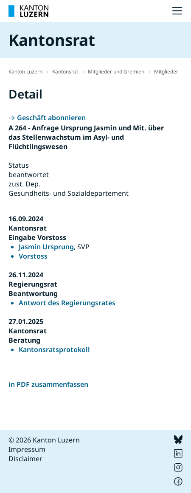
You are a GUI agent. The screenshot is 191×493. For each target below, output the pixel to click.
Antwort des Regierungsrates (67, 302)
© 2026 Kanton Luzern (44, 440)
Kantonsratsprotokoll (54, 349)
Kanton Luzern (25, 71)
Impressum (26, 449)
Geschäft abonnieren (51, 117)
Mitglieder (166, 71)
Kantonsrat (65, 71)
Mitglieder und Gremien (116, 71)
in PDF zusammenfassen (48, 384)
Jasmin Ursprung (46, 246)
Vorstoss (33, 256)
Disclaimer (25, 458)
